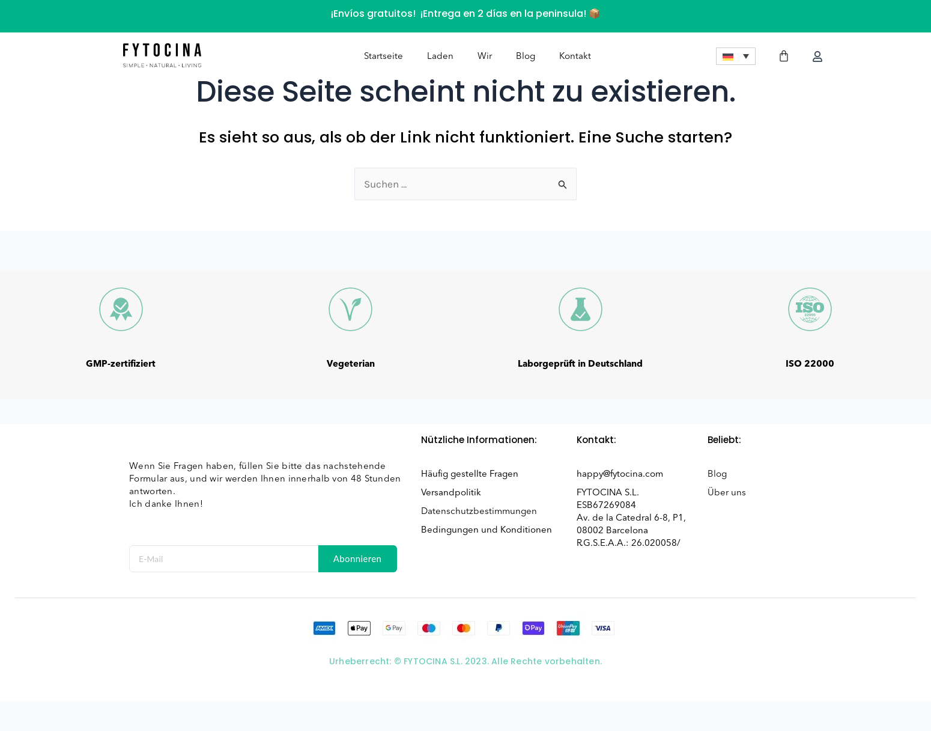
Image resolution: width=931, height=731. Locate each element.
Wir (485, 56)
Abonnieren (357, 558)
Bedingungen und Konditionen (486, 530)
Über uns (727, 492)
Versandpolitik (451, 492)
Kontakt (575, 56)
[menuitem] (736, 57)
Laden (440, 56)
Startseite (383, 56)
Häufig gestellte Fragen (469, 474)
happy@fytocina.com (620, 474)
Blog (525, 56)
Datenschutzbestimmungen (479, 511)
